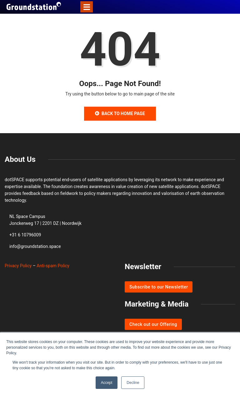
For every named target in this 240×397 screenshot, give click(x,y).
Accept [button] (106, 382)
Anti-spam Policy (53, 265)
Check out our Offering (153, 324)
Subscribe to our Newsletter (158, 286)
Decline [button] (133, 382)
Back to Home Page (120, 113)
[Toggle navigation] (87, 7)
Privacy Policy (18, 265)
